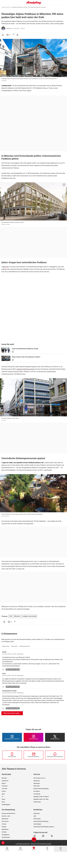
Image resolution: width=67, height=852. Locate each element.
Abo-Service (5, 821)
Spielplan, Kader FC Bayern (41, 796)
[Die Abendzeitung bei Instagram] (33, 737)
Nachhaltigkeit (6, 804)
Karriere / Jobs (6, 816)
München (8, 7)
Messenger (37, 783)
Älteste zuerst (14, 646)
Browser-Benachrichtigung (41, 788)
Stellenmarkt (37, 802)
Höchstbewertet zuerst (24, 646)
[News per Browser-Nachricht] (55, 755)
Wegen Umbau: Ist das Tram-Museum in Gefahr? (26, 357)
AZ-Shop (4, 832)
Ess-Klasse (37, 791)
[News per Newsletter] (33, 755)
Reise (3, 802)
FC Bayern (4, 786)
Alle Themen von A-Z (39, 778)
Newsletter (37, 780)
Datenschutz (37, 818)
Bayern (4, 783)
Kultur (3, 799)
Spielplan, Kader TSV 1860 (41, 799)
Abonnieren (5, 818)
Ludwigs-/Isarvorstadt (29, 616)
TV (2, 796)
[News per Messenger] (12, 755)
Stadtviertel (5, 780)
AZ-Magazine (5, 834)
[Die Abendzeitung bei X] (55, 737)
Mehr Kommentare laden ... (12, 713)
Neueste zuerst (5, 646)
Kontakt (4, 826)
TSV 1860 (4, 788)
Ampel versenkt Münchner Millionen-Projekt (25, 348)
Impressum (37, 813)
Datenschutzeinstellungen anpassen (44, 826)
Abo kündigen (37, 824)
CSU (63, 369)
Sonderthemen (6, 837)
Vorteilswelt (37, 794)
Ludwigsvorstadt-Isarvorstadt (25, 369)
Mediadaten (5, 829)
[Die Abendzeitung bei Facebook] (12, 737)
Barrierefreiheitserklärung (41, 821)
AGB (35, 816)
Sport (3, 794)
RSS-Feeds (37, 786)
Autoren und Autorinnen (8, 813)
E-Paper (4, 824)
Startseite (3, 7)
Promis (4, 791)
